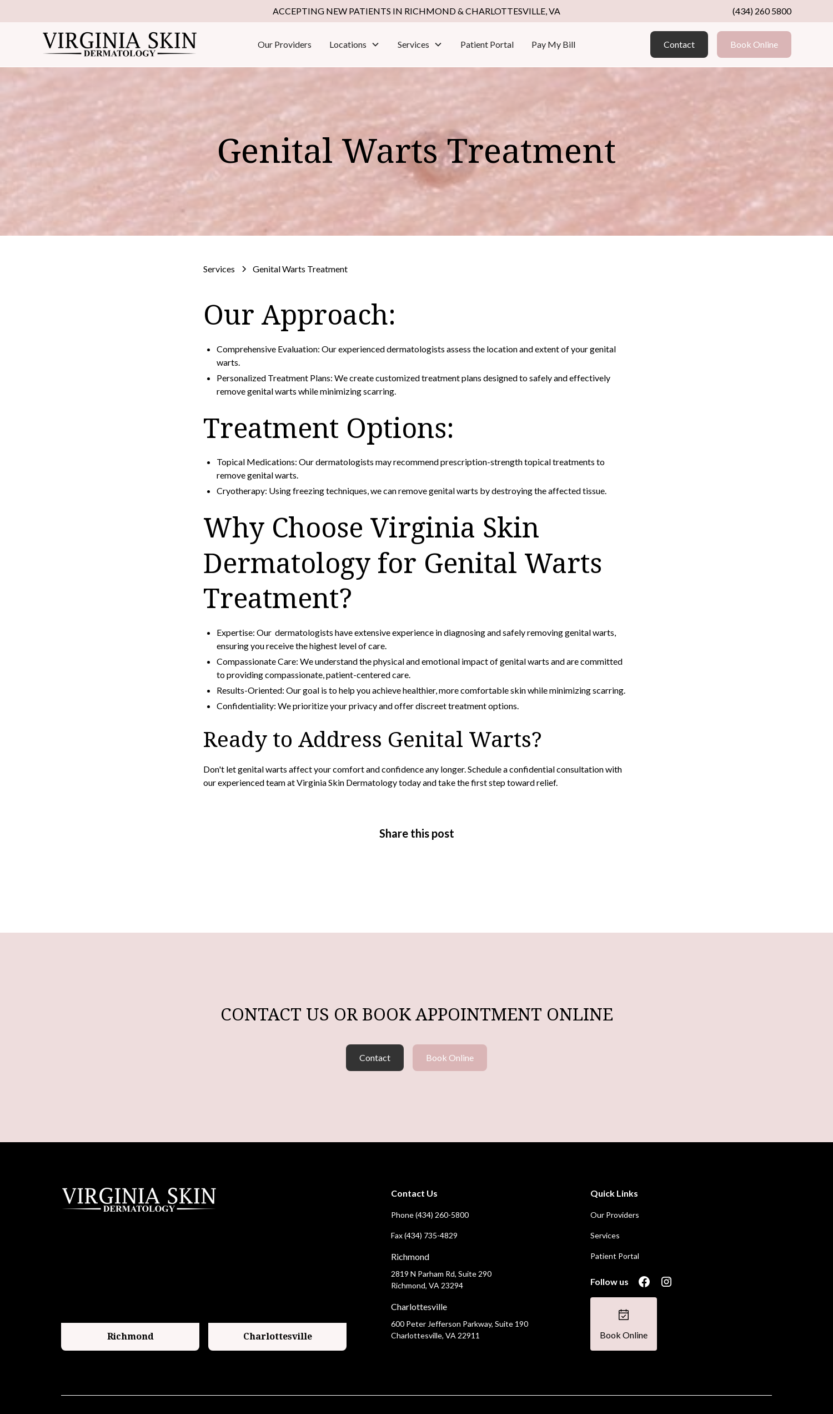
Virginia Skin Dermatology (347, 782)
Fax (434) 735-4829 (424, 1206)
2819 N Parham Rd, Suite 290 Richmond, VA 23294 (441, 1250)
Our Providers (285, 44)
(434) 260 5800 (761, 11)
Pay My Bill (553, 44)
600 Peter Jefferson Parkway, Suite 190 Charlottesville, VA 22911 (459, 1300)
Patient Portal (487, 44)
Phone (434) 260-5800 (430, 1186)
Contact (679, 44)
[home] (120, 44)
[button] (354, 44)
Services (605, 1206)
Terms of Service (743, 1390)
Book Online (754, 44)
